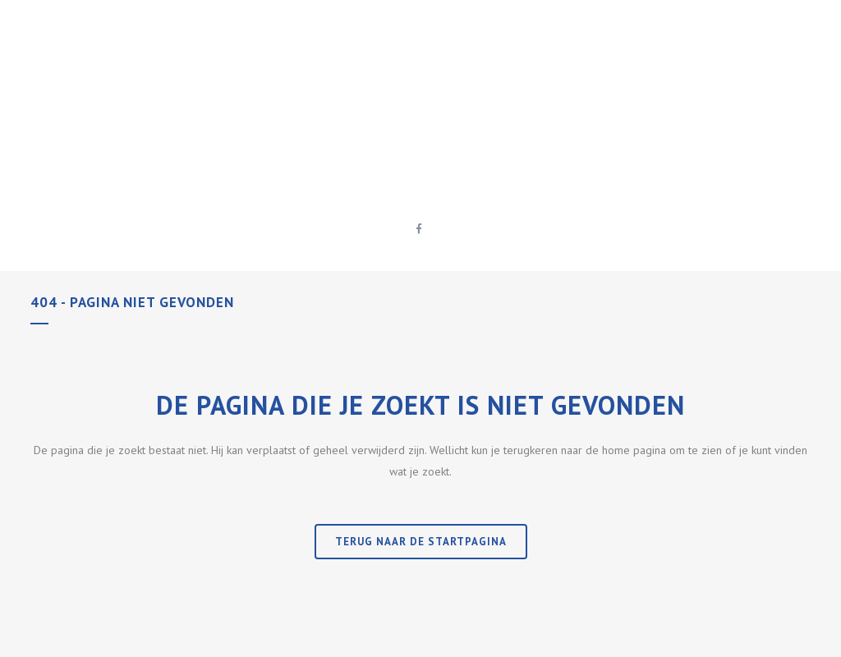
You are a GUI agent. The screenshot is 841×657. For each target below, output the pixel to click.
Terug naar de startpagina (421, 542)
